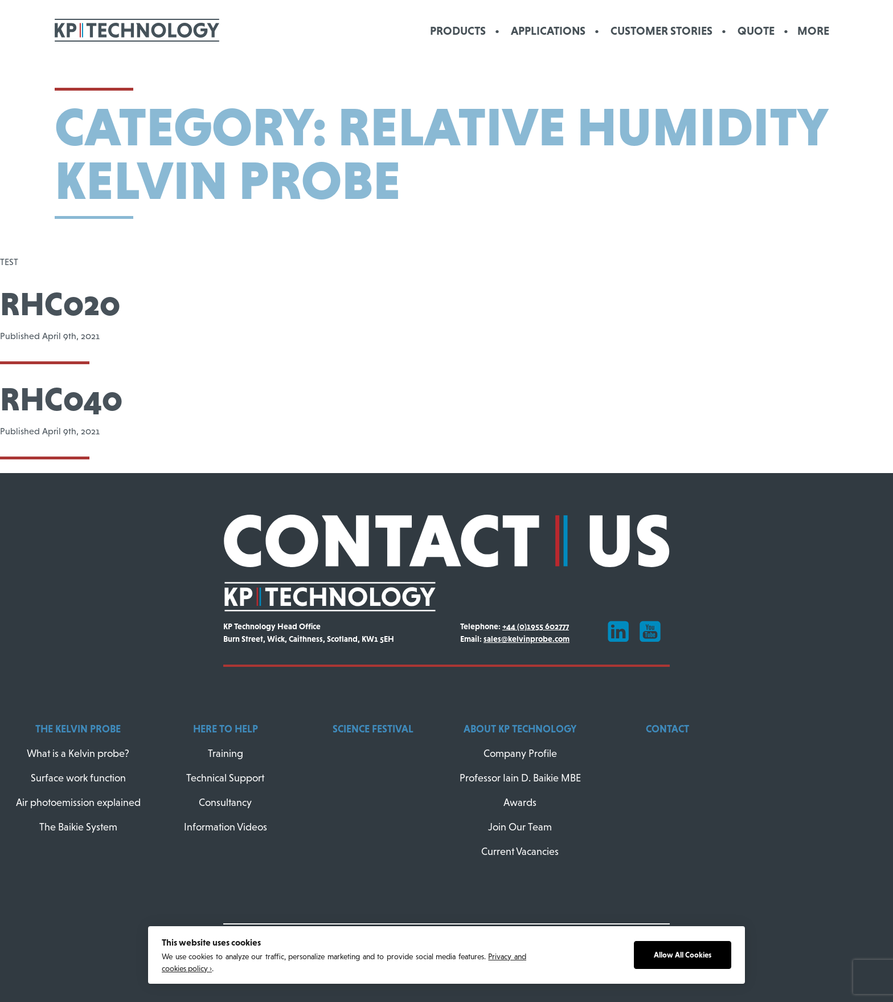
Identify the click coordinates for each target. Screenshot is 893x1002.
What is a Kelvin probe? (78, 753)
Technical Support (225, 778)
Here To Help (225, 729)
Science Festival (373, 729)
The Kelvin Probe (78, 729)
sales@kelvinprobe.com (527, 638)
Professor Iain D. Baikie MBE (520, 778)
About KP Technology (520, 729)
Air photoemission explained (78, 802)
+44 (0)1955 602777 (535, 626)
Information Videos (225, 827)
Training (225, 753)
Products (458, 30)
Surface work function (78, 778)
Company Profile (520, 753)
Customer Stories (661, 30)
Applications (548, 30)
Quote (756, 30)
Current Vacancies (520, 851)
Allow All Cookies (682, 955)
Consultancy (225, 802)
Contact (667, 729)
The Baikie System (78, 827)
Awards (519, 802)
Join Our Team (520, 827)
